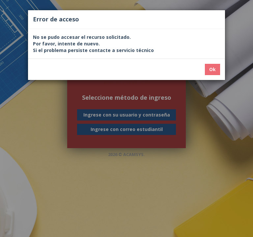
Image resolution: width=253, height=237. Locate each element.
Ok (212, 69)
